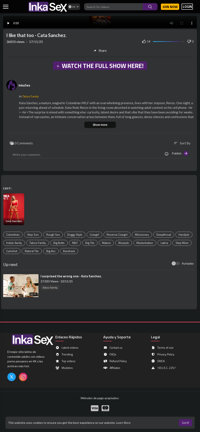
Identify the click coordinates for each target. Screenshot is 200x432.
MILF (75, 243)
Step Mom (182, 243)
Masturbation (144, 243)
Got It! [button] (185, 422)
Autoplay (188, 263)
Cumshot (11, 251)
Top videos (65, 361)
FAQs (109, 354)
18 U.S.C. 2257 (163, 368)
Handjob (184, 234)
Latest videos (66, 348)
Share (100, 50)
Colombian (13, 234)
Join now (170, 6)
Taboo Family (30, 96)
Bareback (69, 251)
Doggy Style (74, 234)
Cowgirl (94, 234)
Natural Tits (32, 251)
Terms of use (162, 348)
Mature (106, 243)
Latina (164, 243)
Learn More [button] (123, 422)
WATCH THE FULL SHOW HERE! (100, 65)
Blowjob (123, 243)
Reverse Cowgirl (117, 234)
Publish (180, 153)
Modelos (64, 368)
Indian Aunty (14, 243)
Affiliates (111, 368)
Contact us (112, 348)
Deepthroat (163, 234)
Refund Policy (115, 361)
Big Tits (89, 243)
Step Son (33, 234)
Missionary (142, 234)
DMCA (158, 361)
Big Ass (51, 251)
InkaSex (24, 85)
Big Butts (59, 243)
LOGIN (187, 6)
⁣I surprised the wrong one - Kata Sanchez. (71, 276)
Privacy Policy (162, 354)
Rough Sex (53, 234)
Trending (64, 354)
